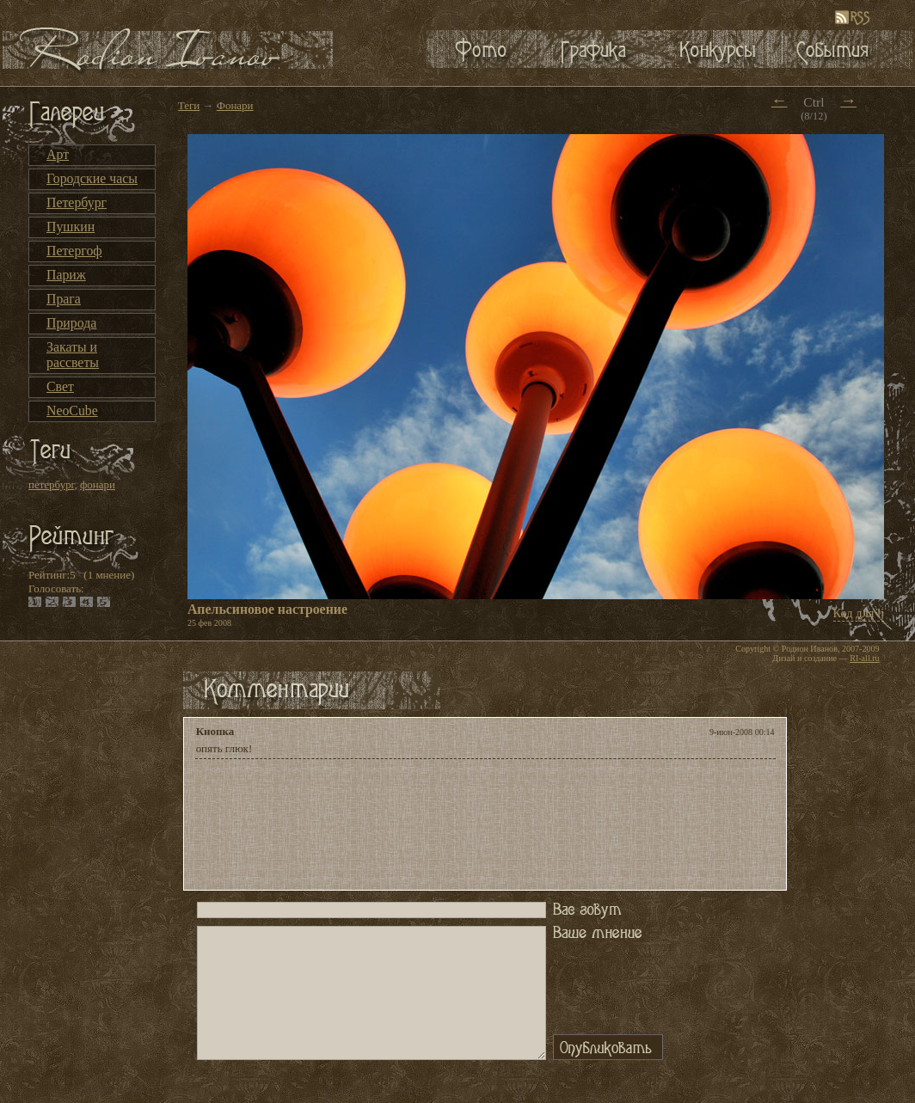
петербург (51, 484)
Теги (189, 105)
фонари (97, 484)
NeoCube (72, 410)
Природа (71, 323)
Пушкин (70, 226)
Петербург (76, 202)
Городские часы (92, 178)
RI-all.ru (864, 658)
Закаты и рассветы (72, 355)
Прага (63, 298)
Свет (60, 386)
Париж (66, 274)
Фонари (235, 105)
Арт (57, 154)
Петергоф (74, 250)
